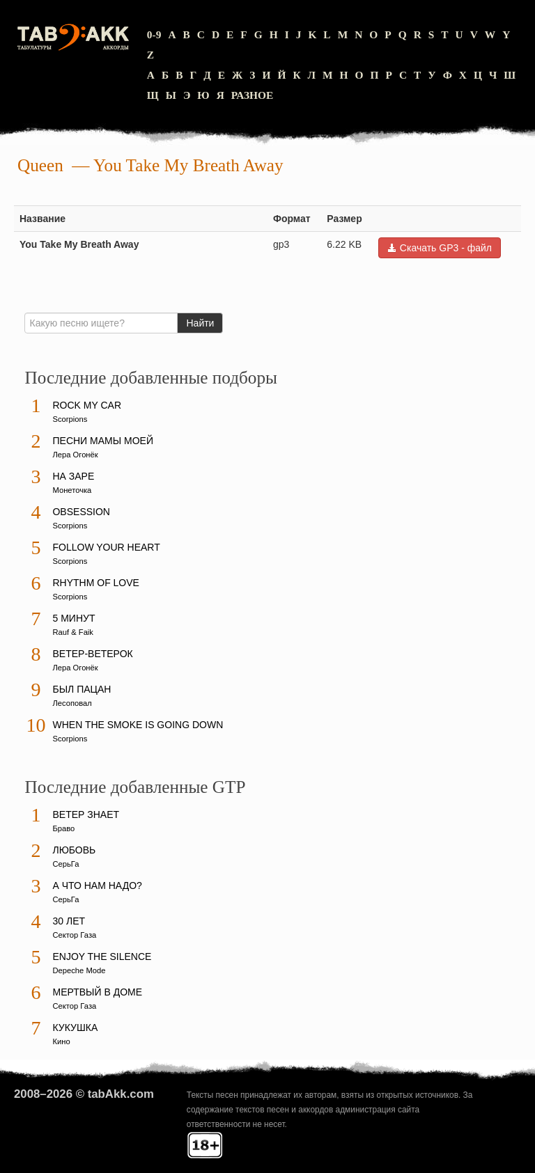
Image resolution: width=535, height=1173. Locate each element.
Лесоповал (71, 703)
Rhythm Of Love (95, 582)
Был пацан (81, 689)
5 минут (73, 618)
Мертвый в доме (97, 992)
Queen (40, 165)
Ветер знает (85, 814)
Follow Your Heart (106, 547)
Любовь (73, 850)
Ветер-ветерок (92, 653)
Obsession (80, 511)
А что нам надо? (96, 885)
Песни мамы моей (102, 440)
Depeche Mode (78, 970)
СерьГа (65, 864)
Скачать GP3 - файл (439, 247)
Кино (61, 1041)
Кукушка (75, 1027)
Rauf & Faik (72, 632)
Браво (63, 828)
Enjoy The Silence (101, 956)
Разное (252, 95)
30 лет (68, 921)
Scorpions (69, 419)
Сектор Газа (74, 935)
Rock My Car (86, 405)
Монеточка (71, 490)
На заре (73, 476)
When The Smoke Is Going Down (137, 724)
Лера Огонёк (75, 454)
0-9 (154, 34)
